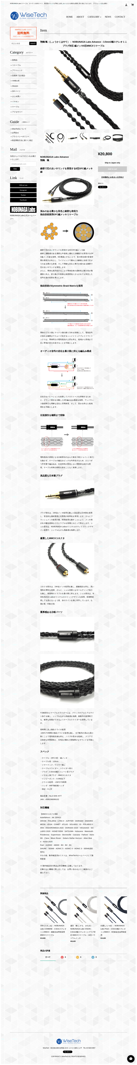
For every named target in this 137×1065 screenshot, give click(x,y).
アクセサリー (17, 112)
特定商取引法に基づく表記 (22, 140)
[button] (94, 17)
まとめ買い (16, 96)
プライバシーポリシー (20, 136)
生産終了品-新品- (18, 76)
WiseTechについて (19, 129)
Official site (23, 185)
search (32, 43)
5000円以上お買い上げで (23, 30)
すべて (47, 957)
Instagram (23, 190)
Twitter (23, 195)
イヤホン (15, 102)
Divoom (15, 86)
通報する (100, 183)
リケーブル (16, 65)
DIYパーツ (16, 91)
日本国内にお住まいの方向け (112, 177)
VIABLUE (15, 81)
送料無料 (23, 33)
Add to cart (112, 169)
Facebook (23, 200)
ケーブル (15, 107)
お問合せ (15, 133)
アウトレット (17, 70)
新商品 (14, 60)
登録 (15, 169)
